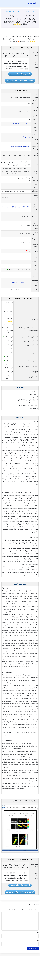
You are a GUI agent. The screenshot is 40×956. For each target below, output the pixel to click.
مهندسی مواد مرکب (24, 146)
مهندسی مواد (26, 137)
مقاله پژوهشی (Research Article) (20, 124)
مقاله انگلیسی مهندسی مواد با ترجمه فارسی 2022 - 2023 (18, 12)
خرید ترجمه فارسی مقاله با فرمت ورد (20, 81)
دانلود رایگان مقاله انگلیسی (20, 74)
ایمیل (37, 940)
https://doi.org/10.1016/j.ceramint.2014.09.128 (15, 207)
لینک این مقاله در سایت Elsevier (21, 283)
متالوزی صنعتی (14, 146)
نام (38, 933)
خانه (32, 12)
